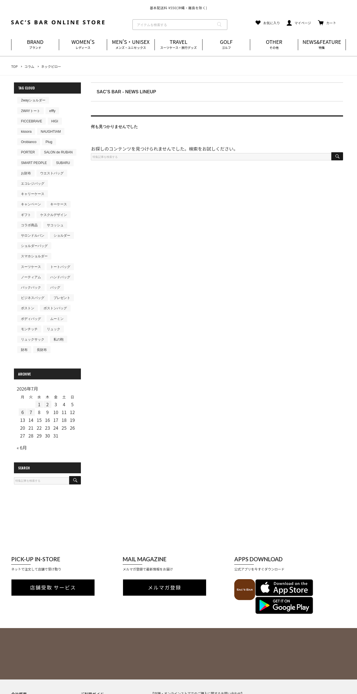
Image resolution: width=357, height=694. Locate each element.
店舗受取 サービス (53, 587)
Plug (48, 142)
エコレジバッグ (32, 184)
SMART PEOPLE (34, 163)
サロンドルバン (32, 235)
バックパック (31, 287)
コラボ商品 (29, 225)
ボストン (27, 308)
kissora (26, 132)
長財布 (42, 350)
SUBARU (63, 163)
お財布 (26, 173)
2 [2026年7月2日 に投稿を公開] (47, 404)
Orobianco (28, 142)
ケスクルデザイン (53, 215)
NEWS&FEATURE (322, 44)
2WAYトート (30, 111)
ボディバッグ (31, 319)
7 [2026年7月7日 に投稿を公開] (31, 412)
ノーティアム (31, 277)
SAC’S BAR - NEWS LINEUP (126, 91)
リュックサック (32, 339)
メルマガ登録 (164, 587)
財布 (24, 350)
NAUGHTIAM (51, 132)
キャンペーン (31, 204)
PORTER (28, 152)
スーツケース (31, 267)
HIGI (54, 121)
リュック (53, 329)
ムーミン (57, 319)
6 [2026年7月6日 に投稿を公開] (22, 412)
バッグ (55, 287)
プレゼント (62, 298)
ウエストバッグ (52, 173)
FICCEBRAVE (31, 121)
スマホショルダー (34, 256)
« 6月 (22, 447)
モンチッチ (29, 329)
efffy (52, 111)
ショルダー (62, 235)
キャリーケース (32, 194)
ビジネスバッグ (32, 298)
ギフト (26, 215)
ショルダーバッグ (34, 246)
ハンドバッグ (60, 277)
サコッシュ (55, 225)
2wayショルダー (33, 100)
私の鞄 (59, 339)
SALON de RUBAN (58, 152)
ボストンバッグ (55, 308)
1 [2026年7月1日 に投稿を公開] (39, 404)
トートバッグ (60, 267)
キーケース (58, 204)
